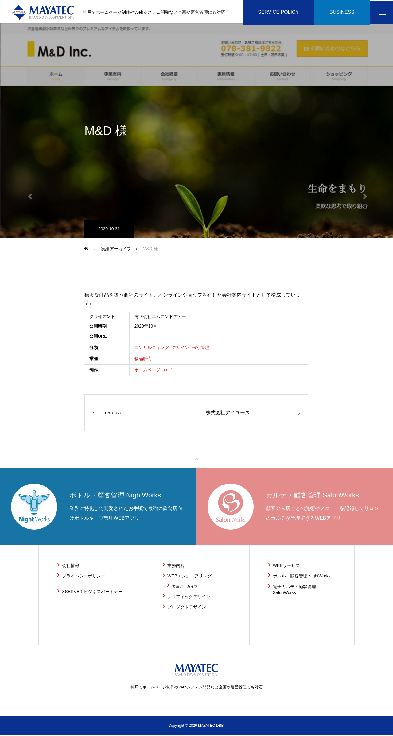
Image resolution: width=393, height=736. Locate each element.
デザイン (180, 348)
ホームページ (147, 371)
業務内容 (176, 566)
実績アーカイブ (185, 587)
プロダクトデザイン (186, 608)
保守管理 (200, 348)
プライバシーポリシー (83, 577)
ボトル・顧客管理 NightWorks (302, 577)
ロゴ (167, 371)
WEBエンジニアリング (189, 577)
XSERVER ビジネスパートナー (92, 592)
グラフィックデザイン (188, 597)
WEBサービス (286, 566)
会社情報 (70, 566)
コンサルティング (151, 348)
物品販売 (143, 360)
